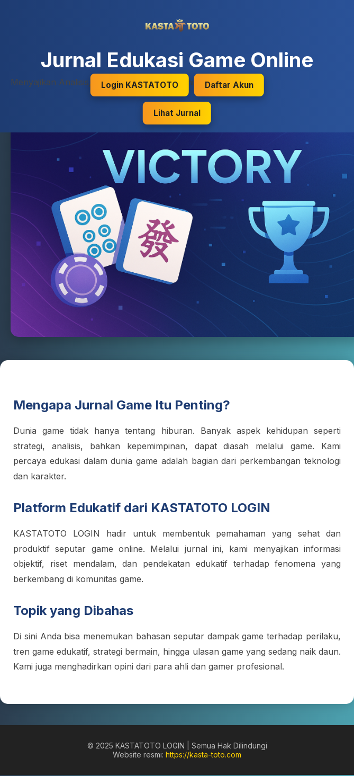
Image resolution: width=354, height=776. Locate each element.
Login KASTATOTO (139, 85)
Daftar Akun (229, 85)
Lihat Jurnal (177, 113)
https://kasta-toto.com (203, 754)
